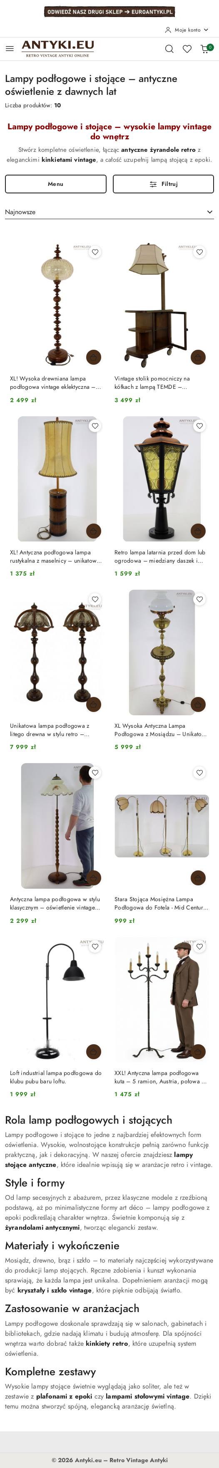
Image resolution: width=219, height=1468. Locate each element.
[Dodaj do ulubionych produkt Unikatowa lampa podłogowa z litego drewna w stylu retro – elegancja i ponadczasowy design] (95, 599)
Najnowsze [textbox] (20, 212)
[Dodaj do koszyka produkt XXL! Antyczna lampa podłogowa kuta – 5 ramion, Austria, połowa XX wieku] (198, 1051)
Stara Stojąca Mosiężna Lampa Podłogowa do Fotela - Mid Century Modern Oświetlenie (160, 903)
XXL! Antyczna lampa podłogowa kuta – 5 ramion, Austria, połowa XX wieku (161, 1077)
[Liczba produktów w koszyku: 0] (204, 49)
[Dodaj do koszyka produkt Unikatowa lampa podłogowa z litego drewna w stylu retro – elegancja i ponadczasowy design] (93, 704)
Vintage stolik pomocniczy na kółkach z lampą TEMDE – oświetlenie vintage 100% (152, 383)
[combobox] (109, 212)
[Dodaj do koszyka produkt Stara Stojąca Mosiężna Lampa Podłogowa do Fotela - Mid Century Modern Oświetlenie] (198, 877)
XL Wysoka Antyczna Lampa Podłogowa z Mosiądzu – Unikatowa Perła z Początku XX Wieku (161, 730)
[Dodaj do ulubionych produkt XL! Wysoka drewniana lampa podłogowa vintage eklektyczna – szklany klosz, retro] (95, 252)
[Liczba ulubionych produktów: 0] (187, 49)
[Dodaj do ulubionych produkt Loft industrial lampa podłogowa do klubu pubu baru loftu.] (95, 946)
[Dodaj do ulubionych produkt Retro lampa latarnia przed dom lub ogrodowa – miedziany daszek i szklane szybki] (199, 426)
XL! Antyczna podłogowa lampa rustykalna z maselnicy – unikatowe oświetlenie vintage (55, 557)
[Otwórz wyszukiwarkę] (169, 49)
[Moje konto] (187, 30)
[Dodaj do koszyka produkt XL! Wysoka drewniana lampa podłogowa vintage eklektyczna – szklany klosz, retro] (93, 357)
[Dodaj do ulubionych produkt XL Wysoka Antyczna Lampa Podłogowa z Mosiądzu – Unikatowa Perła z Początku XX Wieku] (199, 599)
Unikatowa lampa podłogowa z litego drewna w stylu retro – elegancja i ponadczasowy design (53, 730)
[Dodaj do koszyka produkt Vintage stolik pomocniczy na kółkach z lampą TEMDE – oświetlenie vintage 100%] (198, 357)
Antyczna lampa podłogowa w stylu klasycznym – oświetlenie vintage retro (55, 903)
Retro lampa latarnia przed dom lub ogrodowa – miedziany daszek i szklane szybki (160, 557)
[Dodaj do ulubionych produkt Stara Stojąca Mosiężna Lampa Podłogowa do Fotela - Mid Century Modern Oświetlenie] (199, 772)
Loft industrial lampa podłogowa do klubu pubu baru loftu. (56, 1077)
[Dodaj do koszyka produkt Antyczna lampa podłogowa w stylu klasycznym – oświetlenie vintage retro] (93, 877)
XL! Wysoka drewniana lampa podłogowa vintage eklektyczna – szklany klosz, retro (53, 383)
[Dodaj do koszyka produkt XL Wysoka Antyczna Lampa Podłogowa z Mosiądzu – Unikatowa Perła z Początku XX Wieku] (198, 704)
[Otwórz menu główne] (10, 48)
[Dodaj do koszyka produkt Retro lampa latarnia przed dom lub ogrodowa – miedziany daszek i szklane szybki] (198, 531)
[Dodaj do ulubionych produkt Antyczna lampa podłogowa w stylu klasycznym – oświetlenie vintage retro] (95, 772)
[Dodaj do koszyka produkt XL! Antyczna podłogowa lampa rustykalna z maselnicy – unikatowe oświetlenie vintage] (93, 531)
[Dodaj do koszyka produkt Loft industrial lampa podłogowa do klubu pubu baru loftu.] (93, 1051)
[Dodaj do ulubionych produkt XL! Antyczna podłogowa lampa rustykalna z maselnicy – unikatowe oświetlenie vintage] (95, 426)
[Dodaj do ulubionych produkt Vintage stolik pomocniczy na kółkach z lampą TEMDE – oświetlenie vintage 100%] (199, 252)
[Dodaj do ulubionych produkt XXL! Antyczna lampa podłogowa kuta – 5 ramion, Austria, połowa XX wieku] (199, 946)
